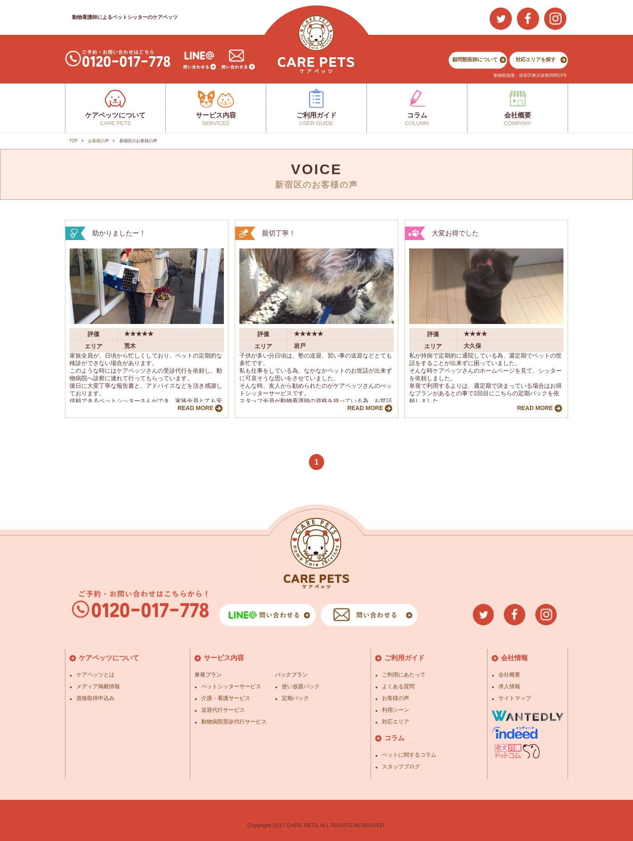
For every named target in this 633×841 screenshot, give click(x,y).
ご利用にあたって (403, 674)
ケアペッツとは (95, 674)
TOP (73, 140)
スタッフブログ (401, 766)
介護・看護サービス (225, 698)
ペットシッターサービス (231, 686)
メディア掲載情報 (98, 686)
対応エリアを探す (536, 60)
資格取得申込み (95, 698)
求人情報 (509, 686)
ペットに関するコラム (409, 755)
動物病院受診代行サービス (234, 721)
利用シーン (395, 710)
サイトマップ (514, 698)
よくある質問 (398, 686)
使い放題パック (301, 686)
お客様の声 (98, 140)
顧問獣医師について (475, 60)
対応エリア (395, 721)
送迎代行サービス (223, 710)
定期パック (295, 698)
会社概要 (509, 674)
